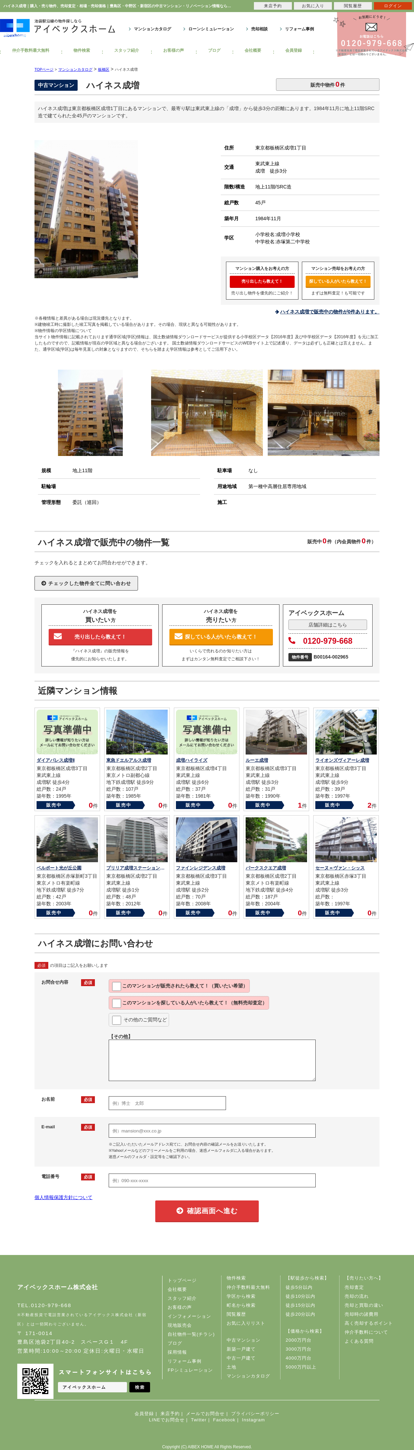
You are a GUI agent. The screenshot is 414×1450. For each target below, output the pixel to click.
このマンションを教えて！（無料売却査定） (189, 1003)
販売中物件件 (327, 84)
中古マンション (243, 1340)
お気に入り (313, 5)
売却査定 (354, 1287)
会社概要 (253, 50)
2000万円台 (299, 1340)
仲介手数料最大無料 (30, 50)
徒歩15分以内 (300, 1305)
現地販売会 (180, 1325)
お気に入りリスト (246, 1323)
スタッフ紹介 (126, 50)
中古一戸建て (241, 1358)
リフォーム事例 (299, 29)
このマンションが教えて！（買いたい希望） (180, 986)
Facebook (224, 1419)
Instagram (253, 1419)
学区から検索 (241, 1296)
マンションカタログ (152, 29)
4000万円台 (299, 1358)
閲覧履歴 (236, 1314)
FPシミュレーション (190, 1370)
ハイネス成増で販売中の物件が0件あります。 (329, 311)
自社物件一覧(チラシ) (191, 1334)
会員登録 (293, 50)
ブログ (214, 50)
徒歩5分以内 (299, 1287)
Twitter (198, 1419)
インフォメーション (189, 1316)
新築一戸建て (241, 1349)
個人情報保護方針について (63, 1197)
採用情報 (177, 1352)
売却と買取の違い (364, 1305)
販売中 (54, 805)
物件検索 (81, 50)
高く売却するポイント (369, 1323)
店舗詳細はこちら (327, 624)
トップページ (182, 1280)
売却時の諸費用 (361, 1314)
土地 (231, 1367)
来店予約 (170, 1413)
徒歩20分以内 (300, 1314)
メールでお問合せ (205, 1413)
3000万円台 (299, 1349)
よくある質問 (359, 1341)
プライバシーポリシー (255, 1413)
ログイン (393, 5)
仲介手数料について (366, 1332)
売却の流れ (357, 1296)
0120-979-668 (320, 640)
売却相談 (259, 29)
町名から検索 (241, 1305)
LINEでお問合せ (167, 1419)
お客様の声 (173, 50)
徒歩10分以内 (300, 1296)
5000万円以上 (301, 1367)
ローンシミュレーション (211, 29)
